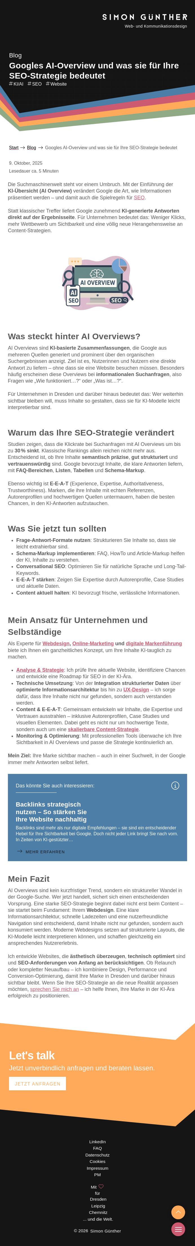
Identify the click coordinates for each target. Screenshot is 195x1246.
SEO (139, 197)
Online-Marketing (93, 643)
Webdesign (56, 643)
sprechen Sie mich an (54, 989)
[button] (178, 1229)
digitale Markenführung (154, 643)
